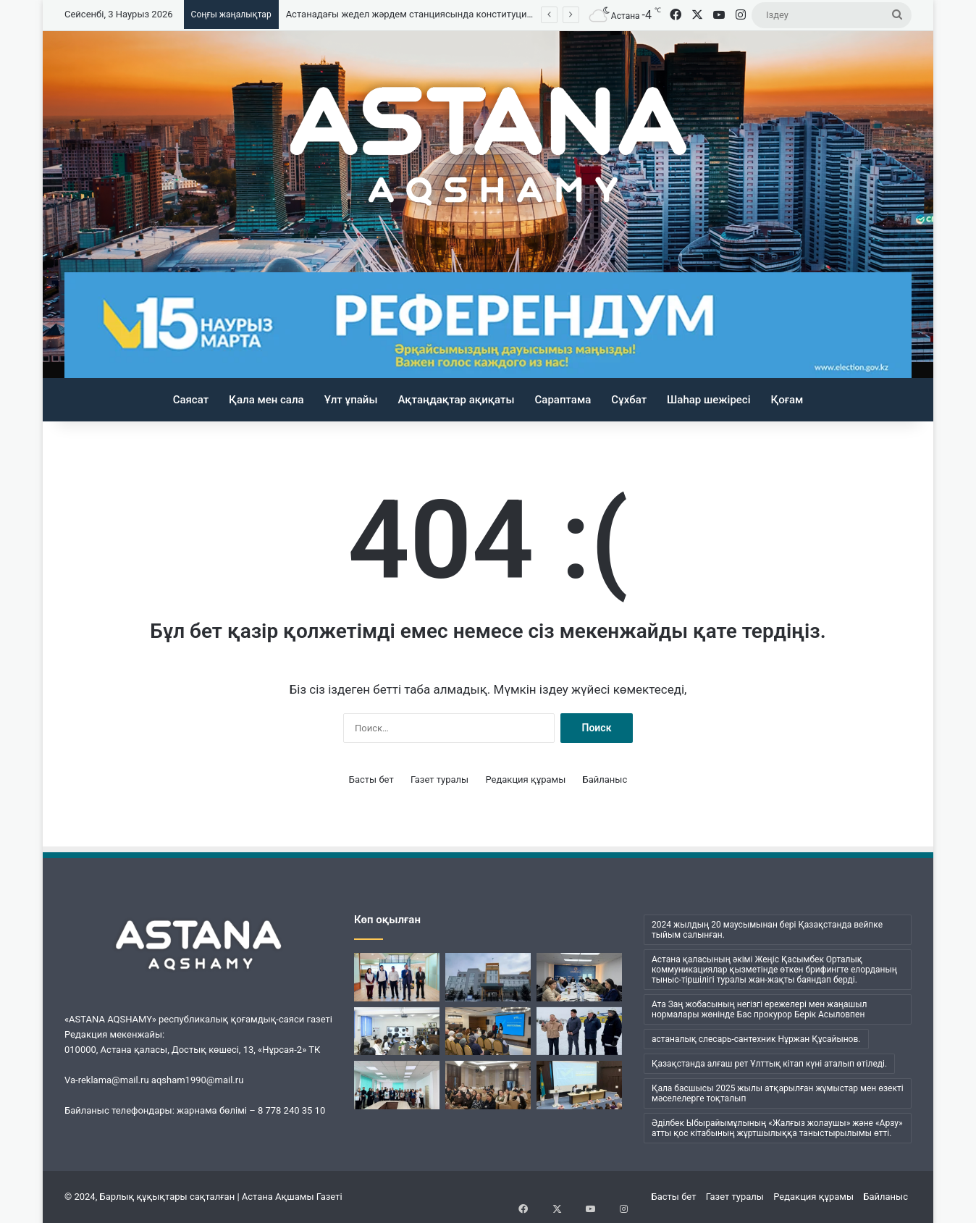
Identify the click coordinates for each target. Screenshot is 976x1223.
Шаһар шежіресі (708, 399)
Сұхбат (629, 399)
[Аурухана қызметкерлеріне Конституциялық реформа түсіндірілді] (579, 1085)
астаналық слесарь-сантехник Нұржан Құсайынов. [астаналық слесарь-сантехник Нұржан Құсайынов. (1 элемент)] (756, 1039)
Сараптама (563, 399)
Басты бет (371, 779)
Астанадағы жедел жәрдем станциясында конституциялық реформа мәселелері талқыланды (495, 14)
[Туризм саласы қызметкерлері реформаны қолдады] (488, 1031)
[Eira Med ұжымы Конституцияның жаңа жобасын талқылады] (396, 1085)
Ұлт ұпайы (351, 399)
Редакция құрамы (525, 779)
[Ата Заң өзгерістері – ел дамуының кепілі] (488, 1085)
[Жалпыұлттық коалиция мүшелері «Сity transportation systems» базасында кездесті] (396, 977)
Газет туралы (439, 779)
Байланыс (605, 779)
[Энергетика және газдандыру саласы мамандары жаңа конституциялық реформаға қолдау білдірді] (579, 1031)
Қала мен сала (266, 399)
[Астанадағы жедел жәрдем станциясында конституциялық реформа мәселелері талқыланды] (488, 977)
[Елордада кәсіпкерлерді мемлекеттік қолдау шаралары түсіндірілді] (579, 977)
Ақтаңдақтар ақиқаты (455, 399)
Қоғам (787, 399)
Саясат (191, 399)
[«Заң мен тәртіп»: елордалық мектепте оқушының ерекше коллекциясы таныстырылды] (396, 1031)
